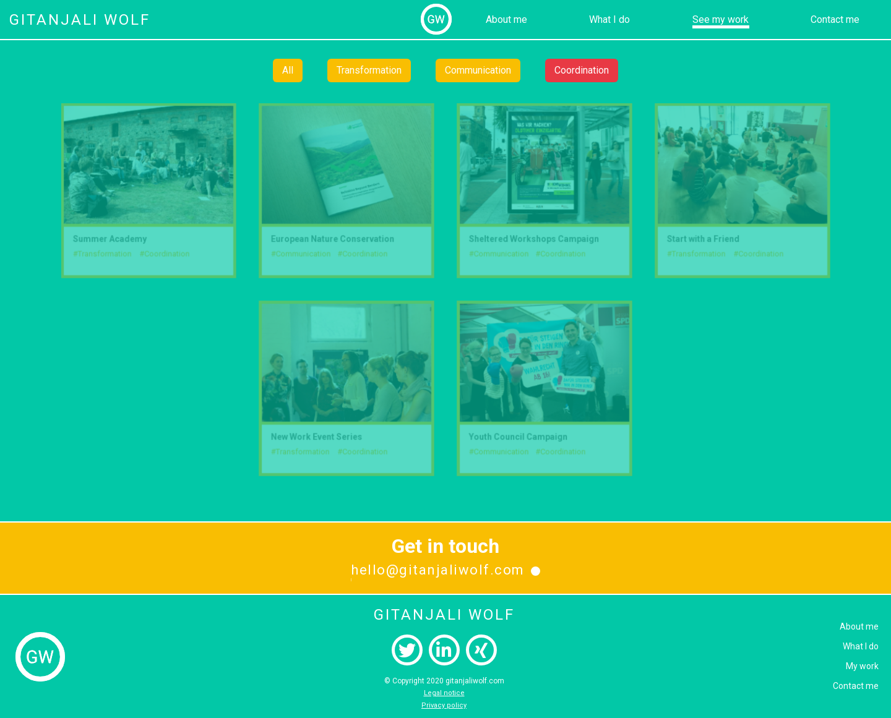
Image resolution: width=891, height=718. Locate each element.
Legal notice (444, 693)
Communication (478, 70)
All (287, 70)
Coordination (581, 70)
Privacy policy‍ (444, 705)
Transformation (369, 70)
